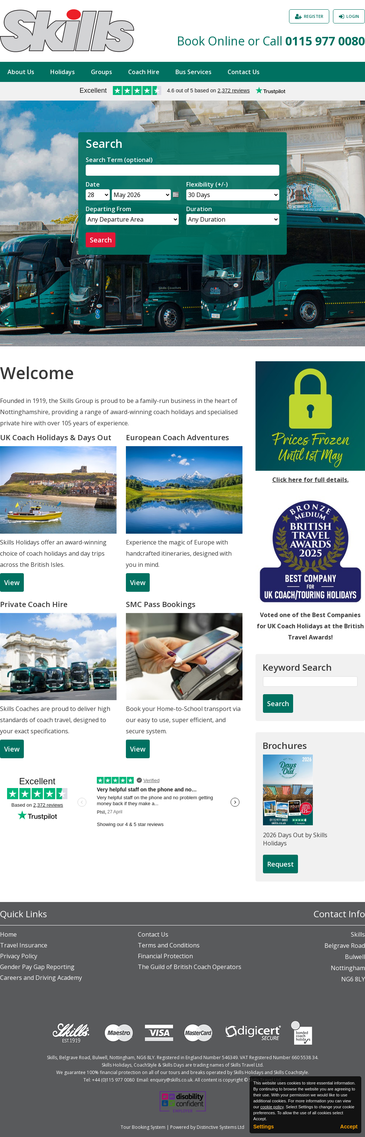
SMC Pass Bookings (161, 604)
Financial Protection (165, 956)
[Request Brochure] (280, 864)
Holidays (62, 72)
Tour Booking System (143, 1127)
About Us (20, 72)
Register (313, 16)
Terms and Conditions (169, 945)
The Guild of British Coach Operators (189, 967)
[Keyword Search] (310, 681)
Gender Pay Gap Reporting (37, 967)
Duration (199, 209)
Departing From (108, 209)
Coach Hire (143, 72)
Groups (101, 72)
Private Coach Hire (33, 604)
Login (352, 16)
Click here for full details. (310, 480)
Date (93, 184)
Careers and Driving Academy (41, 978)
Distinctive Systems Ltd (220, 1127)
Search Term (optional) (119, 160)
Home (8, 934)
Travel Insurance (23, 945)
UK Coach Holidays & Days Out (55, 437)
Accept (349, 1127)
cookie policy (271, 1107)
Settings (263, 1127)
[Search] (182, 170)
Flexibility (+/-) (207, 184)
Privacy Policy (18, 956)
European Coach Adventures (177, 437)
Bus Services (193, 72)
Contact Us (244, 72)
